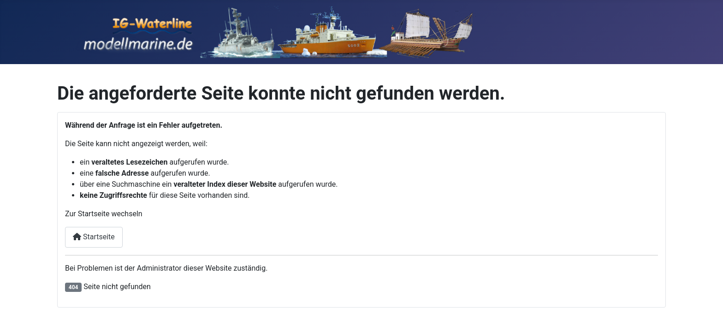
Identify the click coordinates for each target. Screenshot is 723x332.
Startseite (94, 236)
